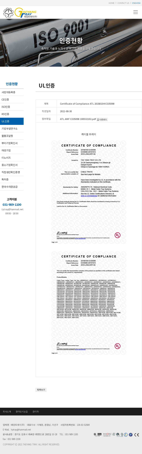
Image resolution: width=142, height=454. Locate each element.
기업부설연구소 (10, 128)
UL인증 (5, 121)
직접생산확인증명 (11, 172)
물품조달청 (7, 136)
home (111, 2)
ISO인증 (6, 107)
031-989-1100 (12, 204)
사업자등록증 (8, 92)
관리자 (35, 411)
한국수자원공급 (10, 187)
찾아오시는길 (22, 411)
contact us (123, 2)
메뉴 (135, 12)
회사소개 (7, 411)
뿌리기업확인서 (10, 143)
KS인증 (5, 114)
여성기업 (6, 150)
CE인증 (5, 99)
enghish (136, 2)
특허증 (5, 179)
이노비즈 (6, 157)
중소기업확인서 (10, 165)
